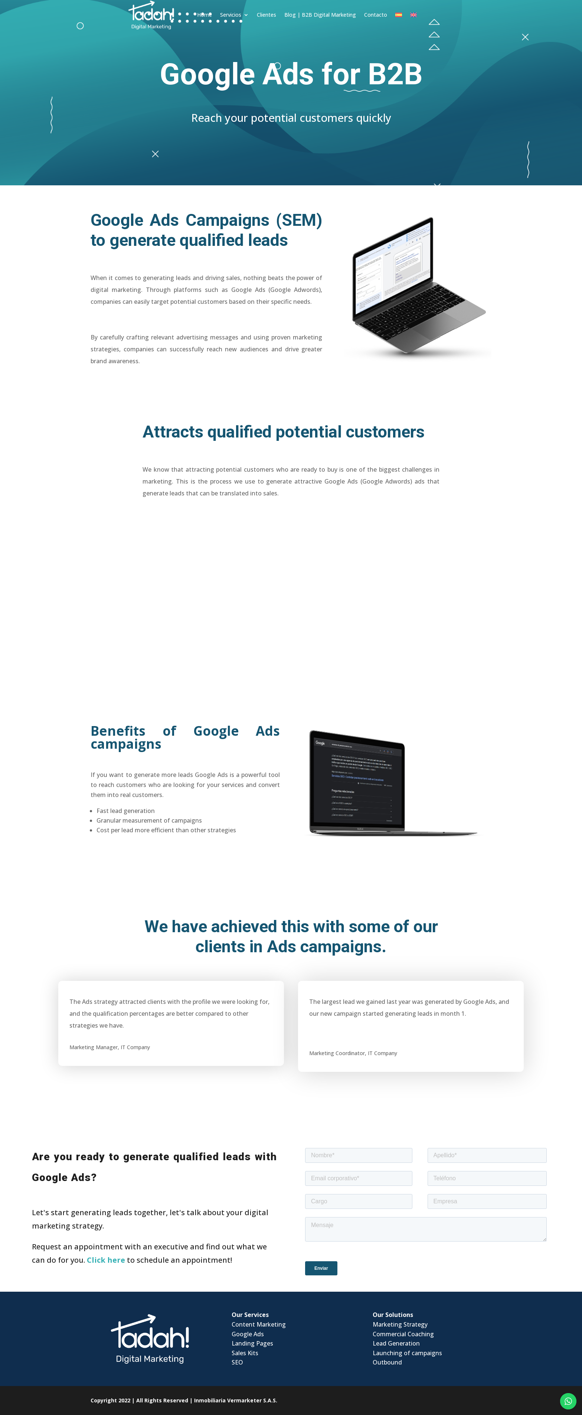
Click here (106, 1260)
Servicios (219, 13)
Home (193, 13)
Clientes (255, 13)
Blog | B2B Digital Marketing (309, 13)
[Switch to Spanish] (388, 14)
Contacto (364, 13)
